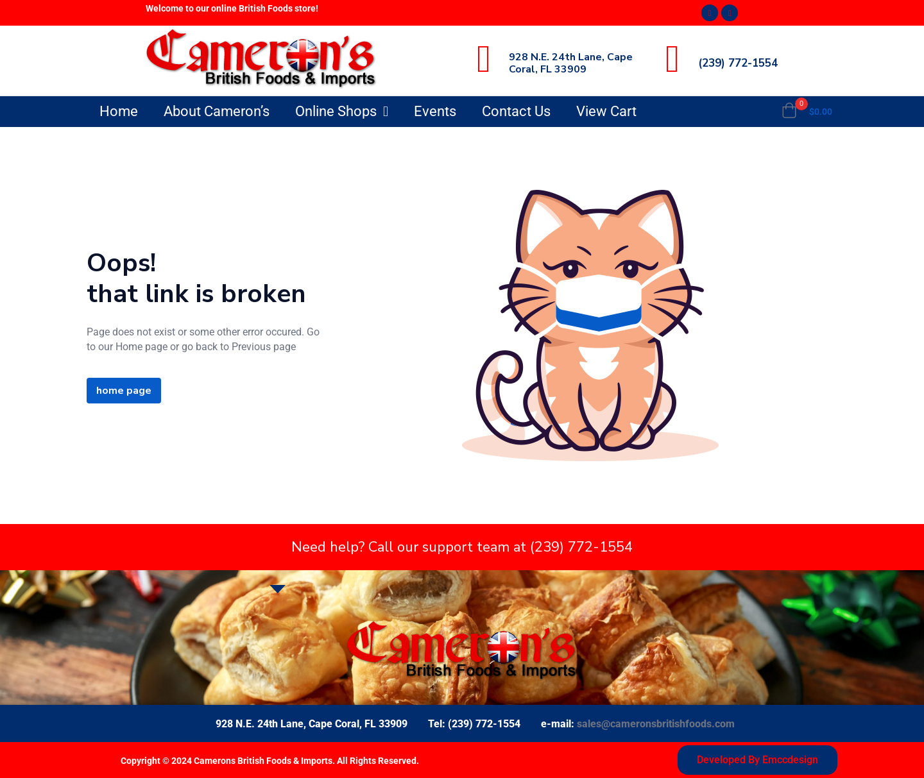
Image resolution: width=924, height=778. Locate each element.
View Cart (606, 111)
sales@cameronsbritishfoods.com (656, 724)
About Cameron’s (217, 111)
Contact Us (516, 111)
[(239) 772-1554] (672, 59)
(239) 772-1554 (738, 63)
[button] (807, 111)
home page (123, 391)
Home (118, 111)
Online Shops (341, 111)
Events (435, 111)
